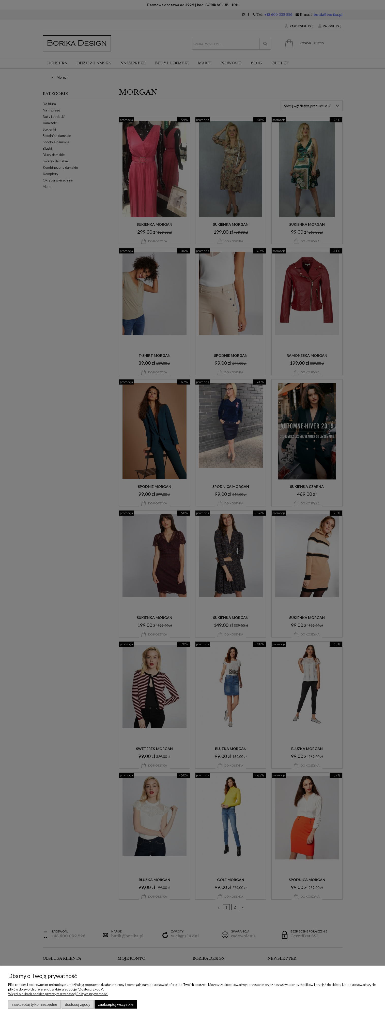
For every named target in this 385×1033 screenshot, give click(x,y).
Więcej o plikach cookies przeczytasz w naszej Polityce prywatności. (58, 994)
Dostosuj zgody (77, 1004)
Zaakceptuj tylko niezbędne (34, 1004)
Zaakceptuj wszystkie (115, 1004)
